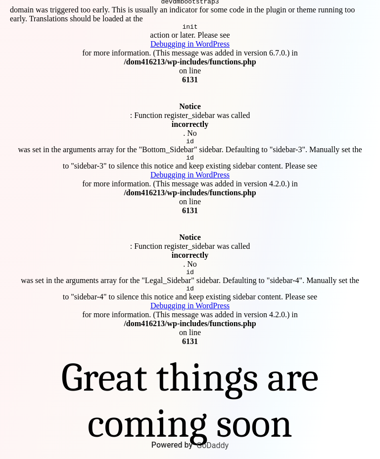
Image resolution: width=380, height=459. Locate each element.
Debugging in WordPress (190, 42)
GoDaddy (212, 445)
